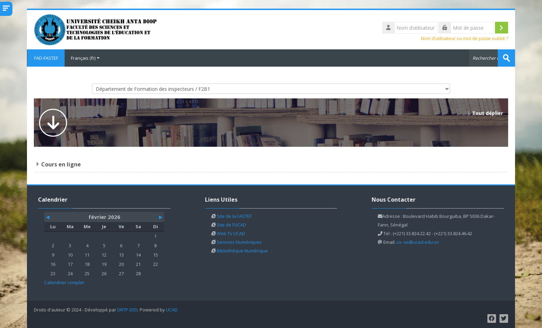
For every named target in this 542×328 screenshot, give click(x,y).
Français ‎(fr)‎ (85, 58)
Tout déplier (487, 113)
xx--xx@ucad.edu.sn (417, 242)
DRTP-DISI (127, 309)
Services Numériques (239, 242)
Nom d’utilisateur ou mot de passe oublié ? (464, 38)
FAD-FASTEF (46, 58)
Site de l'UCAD (231, 225)
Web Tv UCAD (231, 233)
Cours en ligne (61, 164)
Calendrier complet (64, 282)
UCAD (172, 309)
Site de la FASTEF (234, 216)
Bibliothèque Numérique (242, 251)
